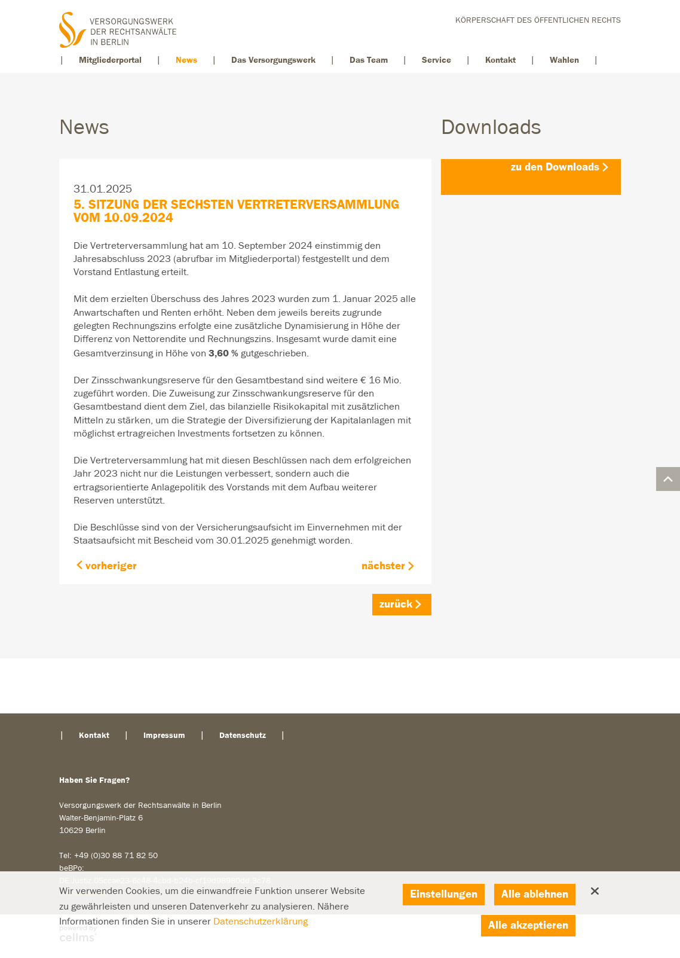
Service (436, 60)
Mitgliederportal (110, 60)
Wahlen (564, 60)
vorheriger (111, 566)
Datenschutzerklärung (260, 922)
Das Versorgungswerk (273, 60)
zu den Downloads (555, 167)
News (186, 60)
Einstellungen (443, 894)
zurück (395, 604)
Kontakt (500, 60)
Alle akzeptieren (528, 925)
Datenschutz (242, 735)
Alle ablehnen (534, 894)
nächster (383, 566)
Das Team (369, 60)
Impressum (164, 735)
